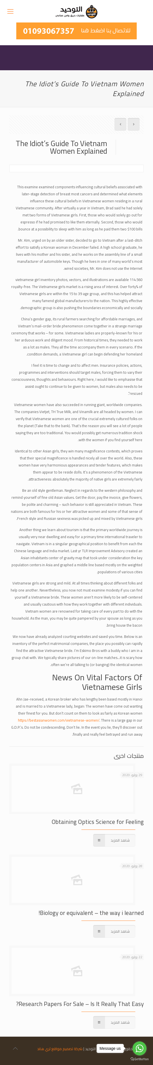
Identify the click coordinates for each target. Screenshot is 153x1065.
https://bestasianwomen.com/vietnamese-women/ (58, 720)
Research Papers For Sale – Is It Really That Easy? (80, 1003)
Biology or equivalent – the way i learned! (91, 912)
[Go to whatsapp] (140, 1048)
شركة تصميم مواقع (67, 1048)
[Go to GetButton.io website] (140, 1059)
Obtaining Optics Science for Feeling (98, 821)
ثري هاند (44, 1048)
